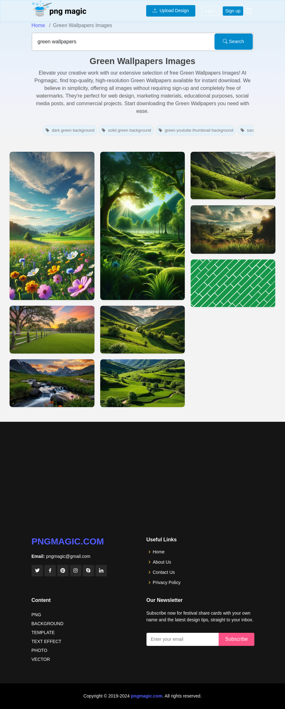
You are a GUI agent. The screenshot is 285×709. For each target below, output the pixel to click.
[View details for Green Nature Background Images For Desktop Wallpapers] (52, 330)
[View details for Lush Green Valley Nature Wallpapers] (233, 176)
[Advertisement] (142, 488)
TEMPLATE (43, 632)
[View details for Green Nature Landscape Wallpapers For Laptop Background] (52, 383)
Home (38, 25)
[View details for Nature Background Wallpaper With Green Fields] (233, 229)
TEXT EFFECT (47, 641)
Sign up (232, 10)
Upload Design (171, 10)
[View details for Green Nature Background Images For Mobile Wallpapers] (52, 226)
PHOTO (40, 650)
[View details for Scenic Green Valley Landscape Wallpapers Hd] (142, 383)
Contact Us (164, 572)
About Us (162, 562)
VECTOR (41, 659)
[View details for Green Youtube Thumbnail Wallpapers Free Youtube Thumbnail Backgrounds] (233, 283)
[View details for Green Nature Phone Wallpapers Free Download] (142, 226)
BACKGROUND (48, 623)
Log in (211, 10)
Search (233, 41)
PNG (36, 614)
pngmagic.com (68, 541)
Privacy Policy (167, 582)
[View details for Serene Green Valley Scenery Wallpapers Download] (142, 330)
